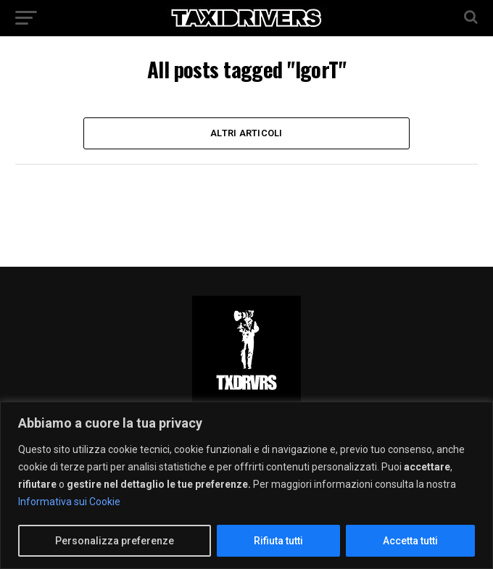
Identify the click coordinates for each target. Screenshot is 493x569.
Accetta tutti (410, 541)
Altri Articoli (246, 133)
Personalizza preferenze (114, 541)
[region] (246, 485)
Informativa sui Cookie (69, 501)
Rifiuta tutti (278, 541)
